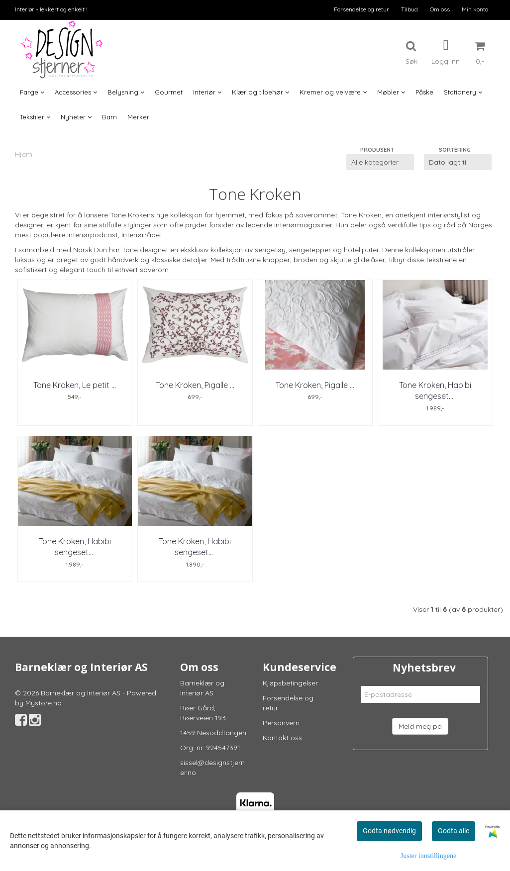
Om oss (440, 9)
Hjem (23, 154)
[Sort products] (458, 162)
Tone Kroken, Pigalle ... (195, 385)
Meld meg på (420, 726)
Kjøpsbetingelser (290, 682)
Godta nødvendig (389, 831)
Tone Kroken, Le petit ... (74, 385)
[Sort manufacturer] (380, 162)
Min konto (475, 9)
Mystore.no (43, 702)
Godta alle (453, 831)
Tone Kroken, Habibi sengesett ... (435, 390)
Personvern (281, 722)
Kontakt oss (282, 737)
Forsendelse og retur (361, 9)
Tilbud (409, 9)
